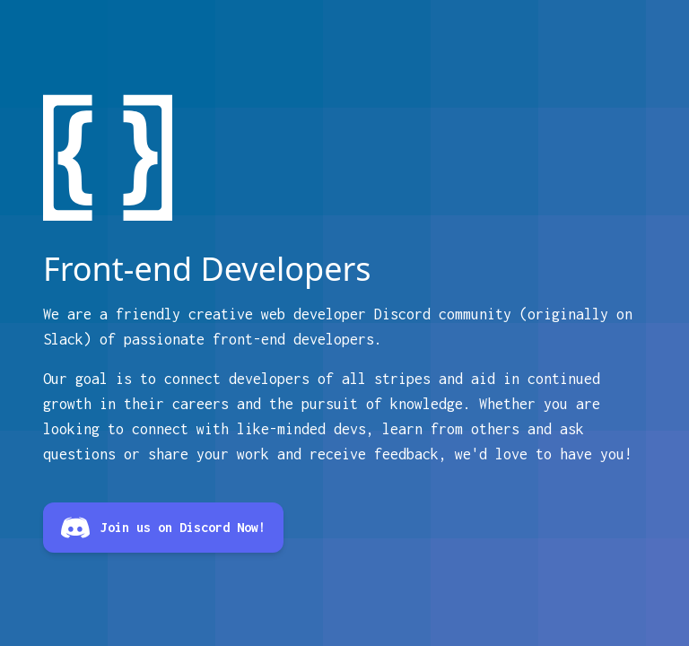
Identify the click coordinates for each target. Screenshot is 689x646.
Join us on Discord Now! (163, 527)
